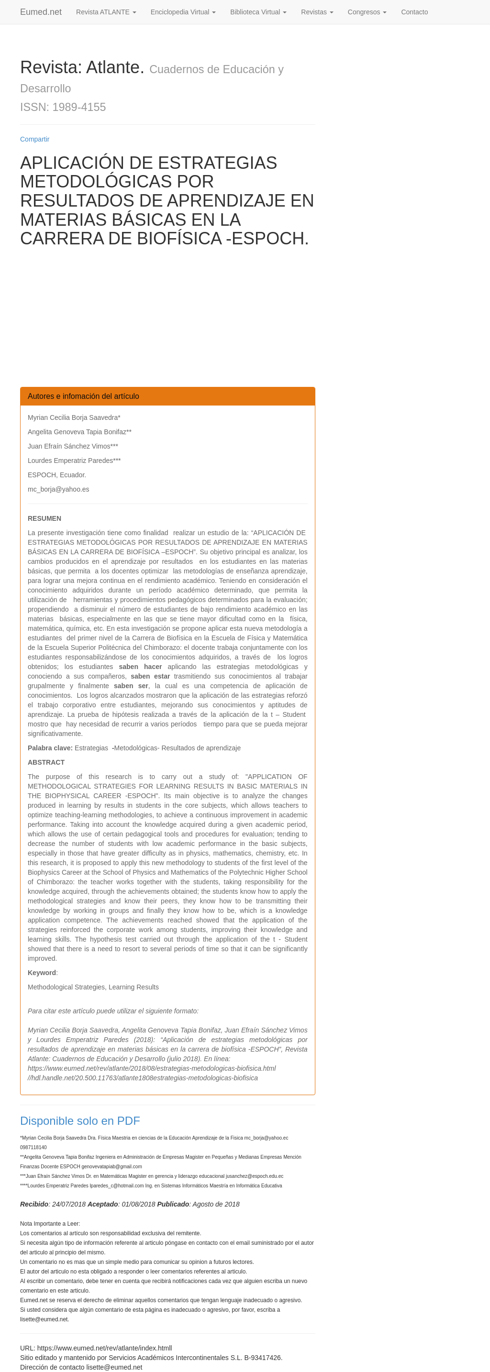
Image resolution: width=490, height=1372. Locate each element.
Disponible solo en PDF (80, 1120)
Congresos (367, 12)
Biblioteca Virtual (258, 12)
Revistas (317, 12)
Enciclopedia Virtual (183, 12)
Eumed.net (41, 12)
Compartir (34, 139)
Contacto (414, 12)
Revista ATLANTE (106, 12)
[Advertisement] (167, 320)
